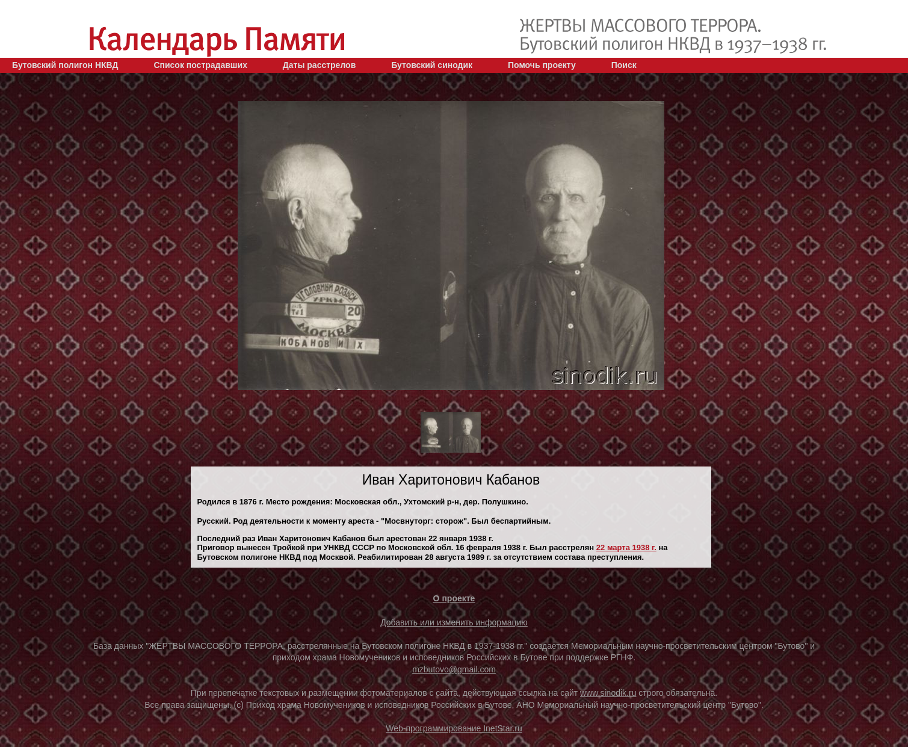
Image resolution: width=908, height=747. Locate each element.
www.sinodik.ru (608, 693)
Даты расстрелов (319, 65)
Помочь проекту (542, 65)
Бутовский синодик (431, 65)
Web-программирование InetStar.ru (454, 728)
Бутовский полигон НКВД (65, 65)
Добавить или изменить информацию (454, 622)
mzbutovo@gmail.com (454, 669)
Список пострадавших (200, 65)
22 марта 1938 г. (626, 547)
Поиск (624, 65)
